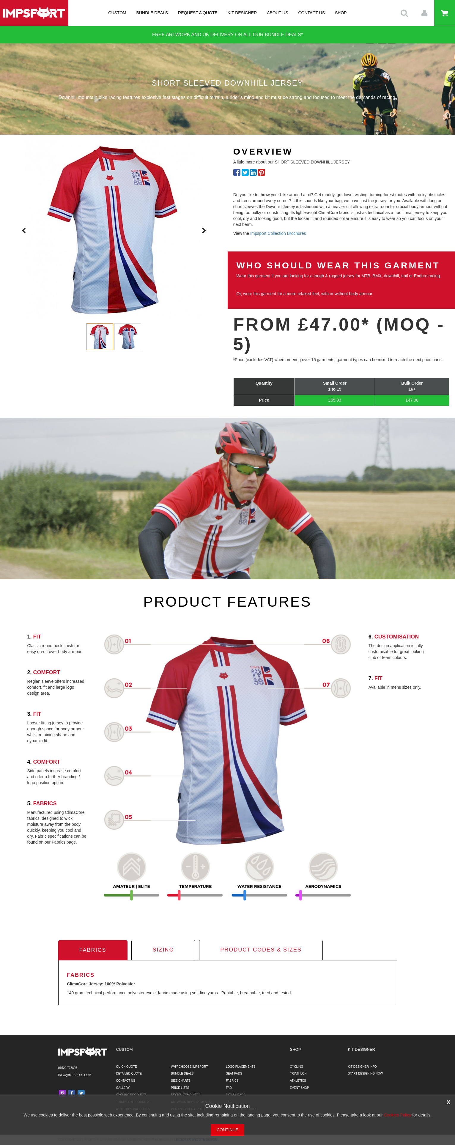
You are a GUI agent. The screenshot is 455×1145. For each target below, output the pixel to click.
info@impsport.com (74, 1075)
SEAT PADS (234, 1073)
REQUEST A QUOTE (198, 12)
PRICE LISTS (180, 1087)
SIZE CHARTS (180, 1080)
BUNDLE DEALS (152, 12)
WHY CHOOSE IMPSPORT (189, 1066)
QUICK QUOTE (126, 1066)
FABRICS (232, 1080)
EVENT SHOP (299, 1087)
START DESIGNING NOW (365, 1073)
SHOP (341, 12)
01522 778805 (67, 1067)
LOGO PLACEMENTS (240, 1066)
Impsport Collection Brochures (278, 233)
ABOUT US (277, 12)
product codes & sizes (261, 950)
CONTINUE (227, 1129)
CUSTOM (117, 12)
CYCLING (296, 1066)
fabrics (92, 950)
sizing (163, 950)
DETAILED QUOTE (129, 1073)
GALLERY (123, 1087)
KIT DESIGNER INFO (362, 1066)
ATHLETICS (298, 1080)
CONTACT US (311, 12)
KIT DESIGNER (242, 12)
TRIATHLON (298, 1073)
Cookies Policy (397, 1115)
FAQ (229, 1087)
